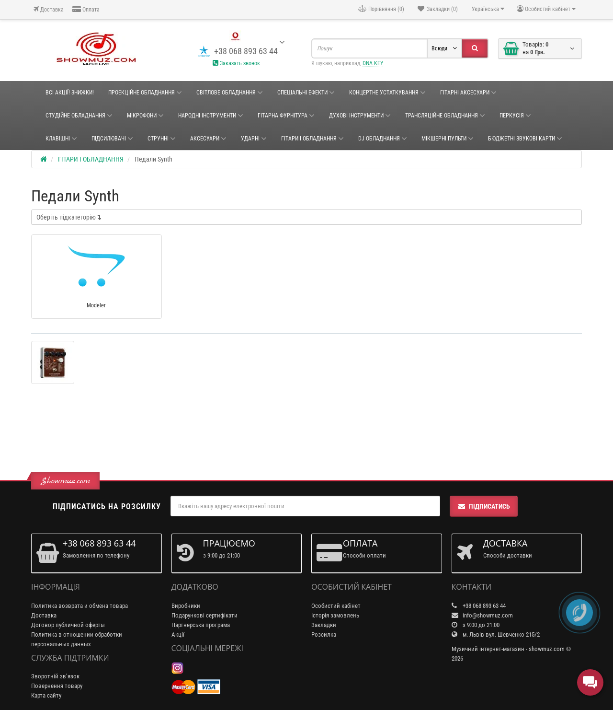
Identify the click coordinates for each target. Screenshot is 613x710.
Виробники (185, 605)
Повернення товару (56, 685)
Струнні (162, 138)
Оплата (86, 9)
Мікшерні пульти (447, 138)
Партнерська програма (200, 625)
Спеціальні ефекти (306, 92)
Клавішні (61, 138)
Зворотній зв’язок (55, 676)
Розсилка (323, 634)
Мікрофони (145, 115)
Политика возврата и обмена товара (79, 605)
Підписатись (483, 506)
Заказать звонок (236, 63)
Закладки (323, 625)
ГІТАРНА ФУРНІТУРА (286, 115)
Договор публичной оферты (68, 625)
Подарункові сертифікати (204, 615)
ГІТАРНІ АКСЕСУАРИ (468, 92)
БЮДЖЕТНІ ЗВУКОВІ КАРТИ (525, 138)
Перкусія (515, 115)
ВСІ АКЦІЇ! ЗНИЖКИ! (69, 92)
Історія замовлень (335, 615)
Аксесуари (208, 138)
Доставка (49, 9)
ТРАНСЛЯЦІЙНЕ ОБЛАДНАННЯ (445, 115)
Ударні (254, 138)
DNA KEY (373, 63)
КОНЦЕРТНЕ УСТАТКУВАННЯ (387, 92)
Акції (177, 634)
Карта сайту (46, 695)
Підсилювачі (112, 138)
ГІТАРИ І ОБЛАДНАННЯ (312, 138)
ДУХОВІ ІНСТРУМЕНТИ (360, 115)
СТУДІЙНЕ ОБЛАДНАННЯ (79, 115)
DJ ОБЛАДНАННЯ (382, 138)
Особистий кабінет (336, 605)
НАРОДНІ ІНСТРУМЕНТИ (210, 115)
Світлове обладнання (229, 92)
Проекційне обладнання (145, 92)
